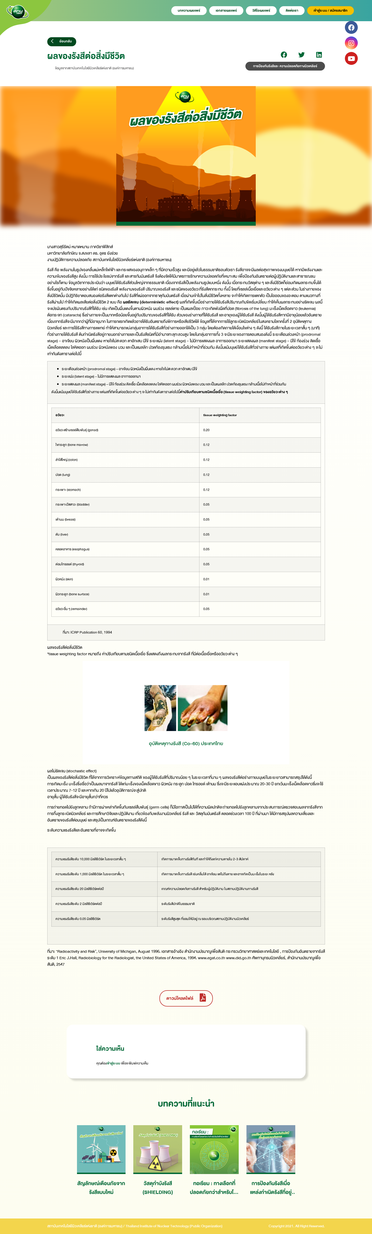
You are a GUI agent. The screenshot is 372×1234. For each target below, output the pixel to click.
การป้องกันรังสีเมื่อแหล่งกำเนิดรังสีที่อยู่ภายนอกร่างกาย (271, 1188)
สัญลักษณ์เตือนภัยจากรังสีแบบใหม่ (101, 1188)
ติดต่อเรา (292, 10)
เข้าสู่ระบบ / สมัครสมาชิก (330, 10)
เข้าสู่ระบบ (113, 1063)
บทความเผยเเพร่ (189, 10)
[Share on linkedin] (319, 54)
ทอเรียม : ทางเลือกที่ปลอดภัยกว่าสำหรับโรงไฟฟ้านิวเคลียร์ (214, 1188)
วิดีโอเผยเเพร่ (261, 10)
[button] (61, 41)
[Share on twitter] (301, 54)
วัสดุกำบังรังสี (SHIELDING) (158, 1188)
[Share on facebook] (284, 54)
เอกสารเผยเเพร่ (226, 10)
